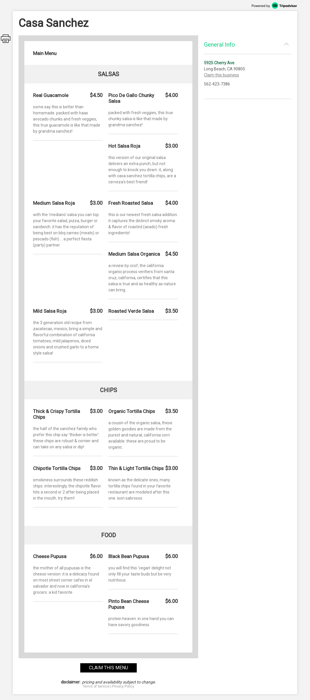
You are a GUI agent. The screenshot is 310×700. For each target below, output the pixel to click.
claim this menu (108, 667)
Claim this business (221, 75)
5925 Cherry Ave (219, 63)
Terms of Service (96, 686)
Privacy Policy (123, 686)
